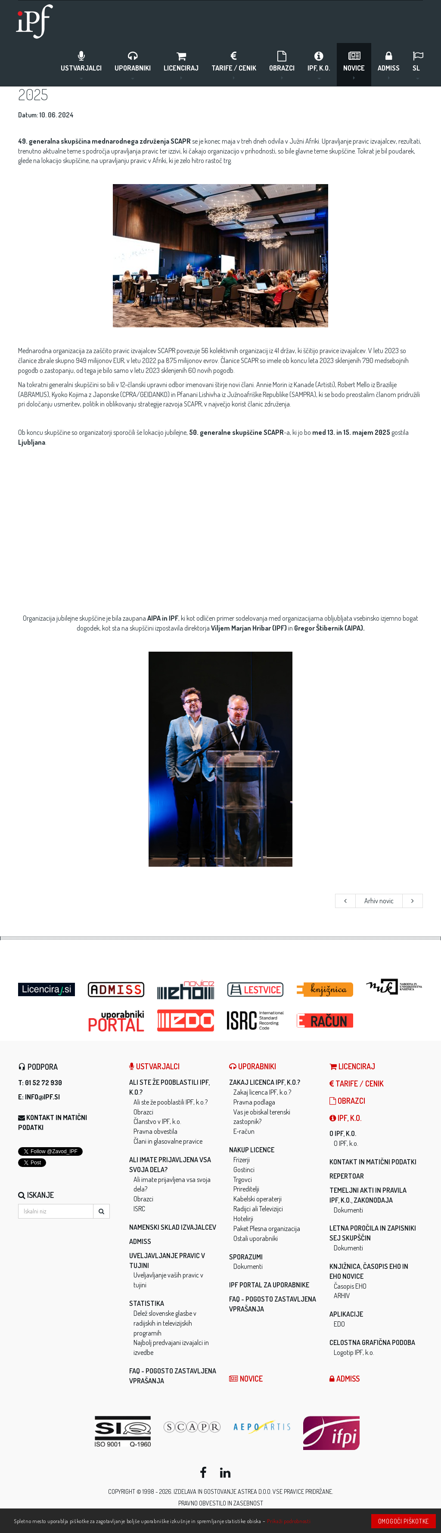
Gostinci (244, 1169)
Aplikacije (346, 1314)
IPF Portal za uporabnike (269, 1285)
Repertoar (346, 1176)
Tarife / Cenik (233, 65)
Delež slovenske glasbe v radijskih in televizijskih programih (165, 1323)
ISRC (139, 1208)
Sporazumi (246, 1257)
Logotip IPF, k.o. (354, 1352)
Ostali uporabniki (255, 1238)
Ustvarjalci (81, 65)
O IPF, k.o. (342, 1133)
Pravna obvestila (155, 1131)
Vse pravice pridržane (302, 1491)
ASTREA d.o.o (254, 1491)
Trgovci (242, 1179)
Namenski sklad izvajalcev (172, 1227)
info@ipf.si (42, 1097)
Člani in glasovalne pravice (168, 1141)
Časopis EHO (350, 1286)
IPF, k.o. (318, 65)
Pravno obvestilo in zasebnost (220, 1503)
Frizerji (241, 1159)
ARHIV (342, 1295)
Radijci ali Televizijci (258, 1208)
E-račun (244, 1131)
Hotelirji (243, 1218)
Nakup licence (251, 1149)
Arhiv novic (379, 900)
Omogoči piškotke (403, 1521)
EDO (339, 1324)
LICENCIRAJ (181, 65)
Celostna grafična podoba (372, 1342)
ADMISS (389, 65)
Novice (354, 65)
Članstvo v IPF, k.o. (157, 1121)
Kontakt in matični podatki (372, 1161)
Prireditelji (246, 1189)
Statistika (146, 1303)
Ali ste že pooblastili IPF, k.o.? (171, 1102)
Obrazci (282, 65)
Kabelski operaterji (257, 1198)
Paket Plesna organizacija (266, 1228)
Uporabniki (133, 65)
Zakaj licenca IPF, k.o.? (264, 1082)
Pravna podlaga (254, 1102)
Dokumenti (248, 1266)
